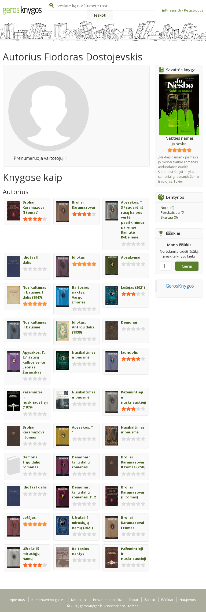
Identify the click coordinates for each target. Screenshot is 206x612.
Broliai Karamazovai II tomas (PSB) (133, 462)
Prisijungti (173, 10)
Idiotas (78, 257)
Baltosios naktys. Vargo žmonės (80, 295)
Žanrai (149, 599)
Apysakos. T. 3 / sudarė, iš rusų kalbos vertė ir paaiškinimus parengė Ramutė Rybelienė (133, 220)
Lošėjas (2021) (133, 287)
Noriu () (167, 207)
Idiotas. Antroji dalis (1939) (83, 327)
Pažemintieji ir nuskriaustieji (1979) (35, 400)
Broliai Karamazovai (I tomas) (34, 207)
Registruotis (193, 10)
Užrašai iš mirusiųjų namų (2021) (82, 522)
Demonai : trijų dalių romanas (32, 462)
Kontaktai (79, 599)
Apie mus (17, 599)
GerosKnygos (180, 286)
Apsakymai (130, 257)
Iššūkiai (167, 599)
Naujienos (187, 599)
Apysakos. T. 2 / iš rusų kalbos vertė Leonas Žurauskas (34, 362)
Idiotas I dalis (35, 487)
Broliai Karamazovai (83, 205)
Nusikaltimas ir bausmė (34, 325)
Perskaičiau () (172, 212)
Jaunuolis (129, 352)
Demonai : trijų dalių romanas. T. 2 (84, 492)
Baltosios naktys (80, 551)
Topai (133, 599)
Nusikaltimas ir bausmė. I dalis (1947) (34, 292)
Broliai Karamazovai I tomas (34, 432)
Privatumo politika (107, 599)
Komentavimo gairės (48, 599)
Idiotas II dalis (30, 260)
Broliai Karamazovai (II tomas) (132, 492)
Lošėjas (29, 517)
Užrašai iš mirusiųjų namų (31, 553)
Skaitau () (169, 217)
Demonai (129, 322)
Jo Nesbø (179, 143)
